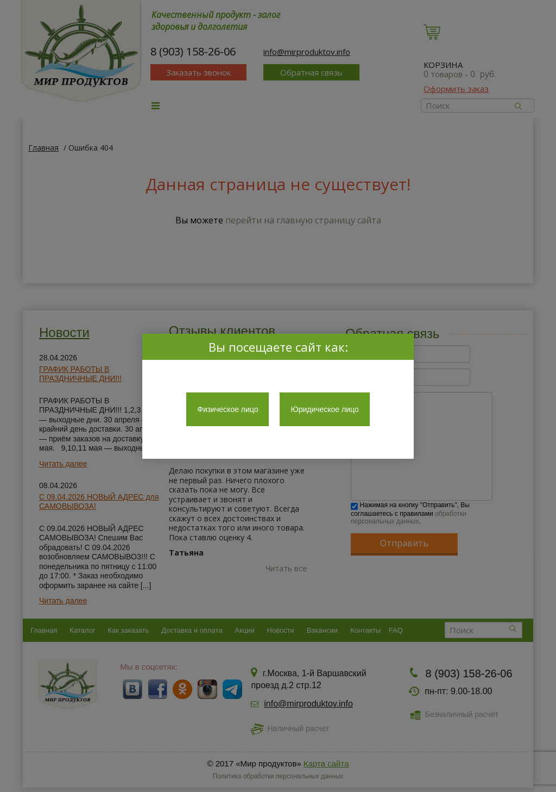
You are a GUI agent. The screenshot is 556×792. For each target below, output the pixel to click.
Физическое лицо (227, 409)
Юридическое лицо (324, 409)
